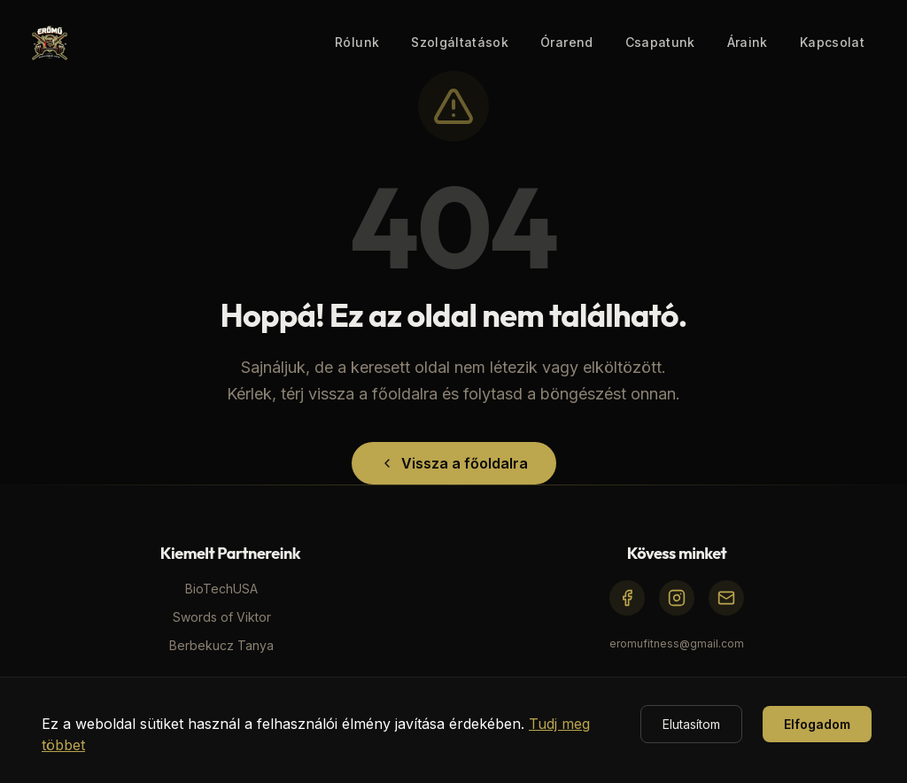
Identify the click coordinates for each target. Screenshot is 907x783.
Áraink (747, 42)
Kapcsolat (832, 42)
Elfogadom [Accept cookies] (817, 724)
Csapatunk (660, 42)
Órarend (566, 42)
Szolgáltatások (459, 42)
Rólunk (357, 42)
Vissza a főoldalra (454, 463)
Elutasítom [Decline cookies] (691, 724)
